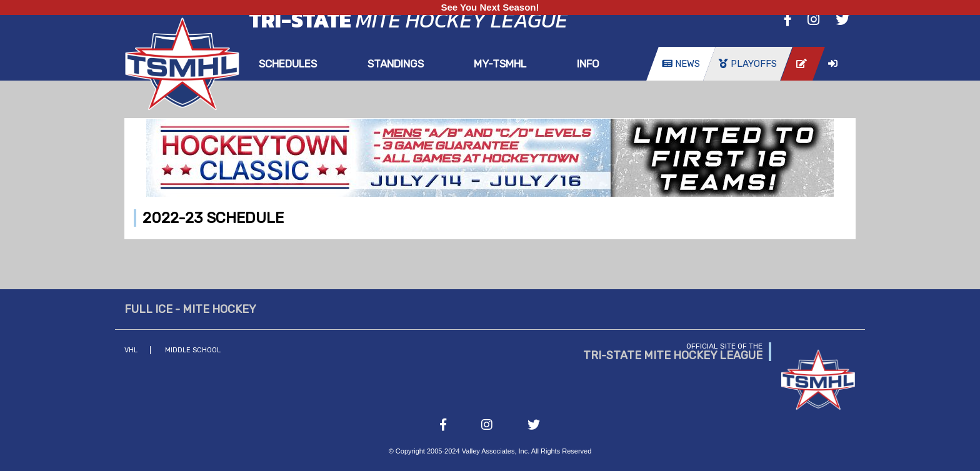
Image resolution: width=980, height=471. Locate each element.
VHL (131, 350)
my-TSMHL (500, 63)
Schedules (288, 63)
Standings (396, 63)
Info (588, 63)
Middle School (193, 350)
